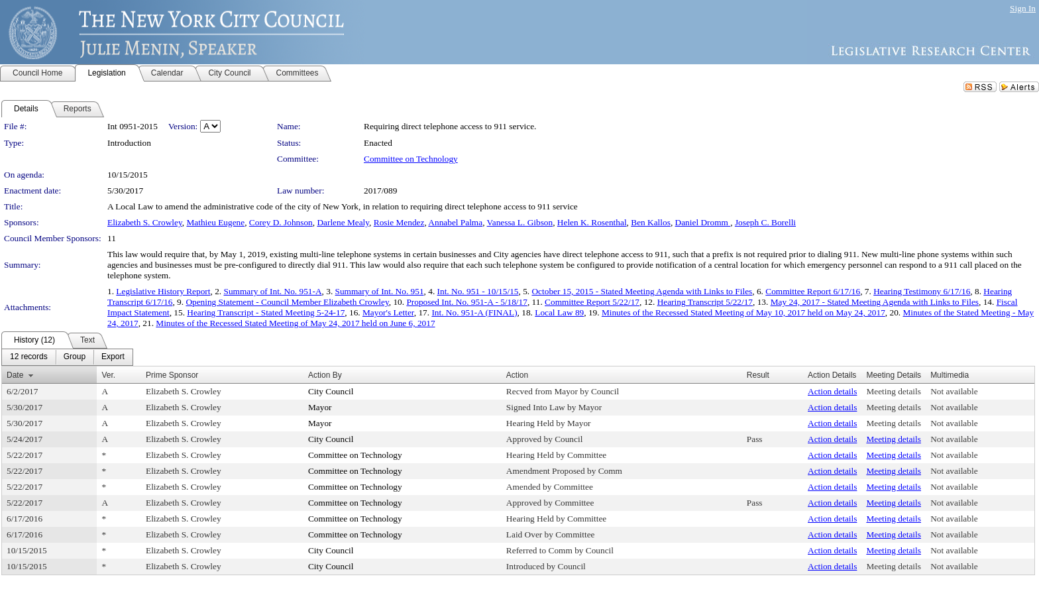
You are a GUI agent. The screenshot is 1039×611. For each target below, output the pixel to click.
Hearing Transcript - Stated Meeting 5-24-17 (266, 312)
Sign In (1023, 8)
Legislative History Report (163, 291)
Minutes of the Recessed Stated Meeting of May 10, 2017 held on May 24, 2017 (743, 312)
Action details (832, 391)
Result (758, 375)
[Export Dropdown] (113, 357)
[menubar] (67, 357)
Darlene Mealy (343, 222)
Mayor (320, 407)
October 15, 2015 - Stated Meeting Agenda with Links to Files (641, 291)
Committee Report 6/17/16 (812, 291)
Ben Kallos (651, 222)
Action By (325, 375)
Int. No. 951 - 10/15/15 (478, 291)
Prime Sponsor (172, 375)
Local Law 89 (559, 312)
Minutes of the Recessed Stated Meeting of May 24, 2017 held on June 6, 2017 (295, 323)
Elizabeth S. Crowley (144, 222)
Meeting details (893, 391)
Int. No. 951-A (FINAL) (474, 312)
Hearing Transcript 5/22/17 (705, 302)
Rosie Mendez (399, 222)
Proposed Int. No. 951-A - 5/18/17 (466, 302)
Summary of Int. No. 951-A (272, 291)
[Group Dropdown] (74, 357)
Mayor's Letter (388, 312)
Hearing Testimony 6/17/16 (921, 291)
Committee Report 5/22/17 (592, 302)
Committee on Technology (411, 159)
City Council (331, 391)
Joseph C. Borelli (765, 222)
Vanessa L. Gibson (520, 222)
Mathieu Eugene (215, 222)
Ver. (108, 375)
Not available (953, 391)
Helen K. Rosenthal (592, 222)
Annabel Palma (455, 222)
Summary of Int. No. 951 (379, 291)
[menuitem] (29, 357)
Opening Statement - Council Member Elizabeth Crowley (287, 302)
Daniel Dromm (703, 222)
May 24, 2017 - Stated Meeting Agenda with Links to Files (875, 302)
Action (517, 375)
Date (15, 375)
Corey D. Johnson (281, 222)
